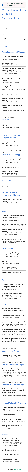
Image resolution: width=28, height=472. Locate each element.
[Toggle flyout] (25, 34)
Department (6, 32)
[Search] (14, 29)
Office (4, 38)
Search (4, 27)
